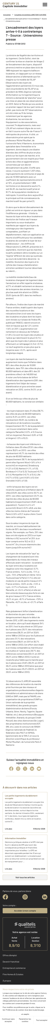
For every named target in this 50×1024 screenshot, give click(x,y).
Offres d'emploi (10, 955)
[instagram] (25, 897)
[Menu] (45, 4)
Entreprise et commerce (14, 968)
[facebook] (5, 897)
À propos (7, 980)
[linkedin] (44, 897)
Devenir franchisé (11, 961)
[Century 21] (15, 5)
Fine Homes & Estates (13, 974)
